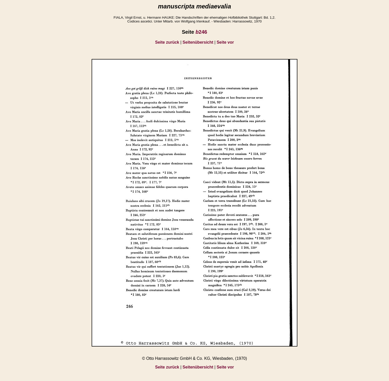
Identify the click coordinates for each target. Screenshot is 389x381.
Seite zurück (167, 42)
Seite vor (225, 42)
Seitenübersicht (197, 42)
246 (201, 32)
